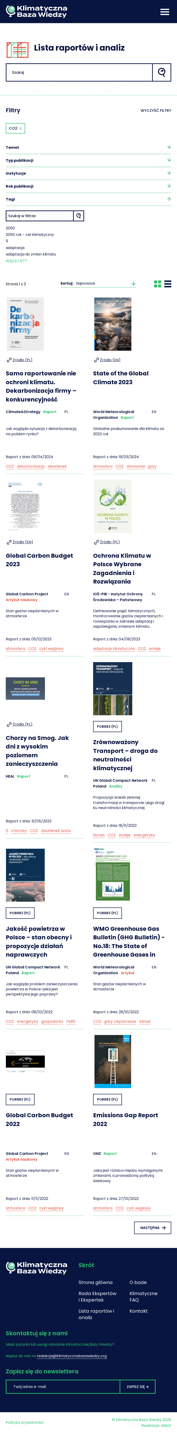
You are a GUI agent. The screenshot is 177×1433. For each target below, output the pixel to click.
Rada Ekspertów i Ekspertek (97, 1296)
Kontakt (139, 1311)
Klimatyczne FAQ (142, 1296)
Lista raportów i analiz (96, 1314)
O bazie (138, 1282)
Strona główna (96, 1282)
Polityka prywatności (25, 1422)
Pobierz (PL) (107, 726)
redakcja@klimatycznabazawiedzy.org (72, 1356)
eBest (166, 1425)
